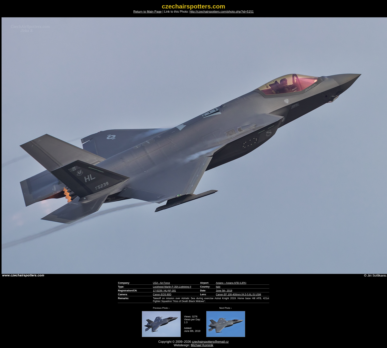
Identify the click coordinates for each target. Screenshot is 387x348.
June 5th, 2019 (224, 290)
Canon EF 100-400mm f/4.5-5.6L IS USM (238, 294)
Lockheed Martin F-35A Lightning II (172, 286)
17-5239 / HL (160, 290)
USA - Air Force (161, 282)
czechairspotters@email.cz (210, 341)
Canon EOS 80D (162, 294)
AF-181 (172, 290)
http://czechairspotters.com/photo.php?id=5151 (221, 11)
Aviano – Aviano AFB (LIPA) (231, 282)
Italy (218, 286)
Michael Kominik (202, 345)
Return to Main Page (147, 11)
